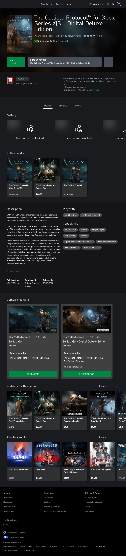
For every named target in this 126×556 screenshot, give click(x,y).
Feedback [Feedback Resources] (47, 502)
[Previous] (110, 115)
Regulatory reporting (10, 550)
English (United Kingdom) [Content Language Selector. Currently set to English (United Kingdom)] (16, 532)
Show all (103, 386)
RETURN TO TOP (86, 374)
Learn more (94, 89)
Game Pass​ (45, 4)
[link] (19, 177)
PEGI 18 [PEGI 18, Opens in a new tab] (22, 79)
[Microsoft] (13, 4)
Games (58, 4)
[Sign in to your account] (119, 3)
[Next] (116, 115)
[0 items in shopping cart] (113, 3)
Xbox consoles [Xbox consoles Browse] (8, 497)
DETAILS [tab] (47, 105)
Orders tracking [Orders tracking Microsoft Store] (90, 511)
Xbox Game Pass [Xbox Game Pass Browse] (9, 507)
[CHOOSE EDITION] (65, 62)
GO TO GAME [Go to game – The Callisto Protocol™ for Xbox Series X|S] (33, 374)
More (69, 4)
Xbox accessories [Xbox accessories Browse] (9, 511)
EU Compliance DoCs (99, 546)
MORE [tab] (78, 105)
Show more (13, 271)
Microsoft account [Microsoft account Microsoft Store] (91, 497)
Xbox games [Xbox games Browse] (7, 502)
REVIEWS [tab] (63, 105)
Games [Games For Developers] (5, 524)
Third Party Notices (67, 546)
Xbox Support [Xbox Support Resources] (49, 497)
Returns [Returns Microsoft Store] (88, 507)
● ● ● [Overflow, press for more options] (108, 62)
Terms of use (40, 546)
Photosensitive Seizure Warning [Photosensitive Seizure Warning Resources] (55, 511)
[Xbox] (32, 4)
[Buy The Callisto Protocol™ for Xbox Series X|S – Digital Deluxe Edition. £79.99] (16, 62)
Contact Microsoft (9, 546)
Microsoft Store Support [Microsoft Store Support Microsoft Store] (93, 502)
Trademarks (53, 546)
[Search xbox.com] (107, 3)
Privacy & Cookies (26, 546)
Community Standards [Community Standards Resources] (52, 507)
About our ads (83, 546)
